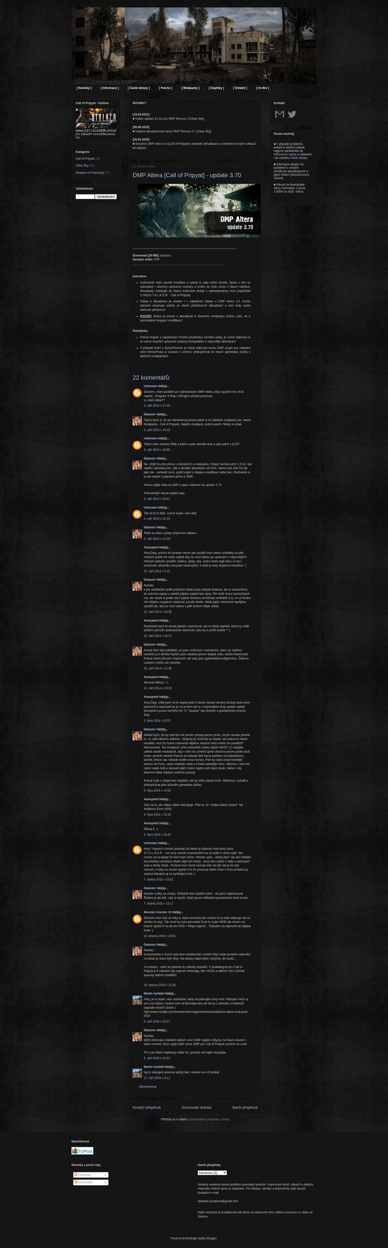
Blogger (211, 1238)
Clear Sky (82, 165)
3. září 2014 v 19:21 (157, 499)
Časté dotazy (298, 158)
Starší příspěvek (245, 1107)
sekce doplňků (153, 341)
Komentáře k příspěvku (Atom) (209, 1119)
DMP (175, 485)
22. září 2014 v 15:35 (158, 612)
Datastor (150, 414)
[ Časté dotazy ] (139, 88)
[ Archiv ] (262, 88)
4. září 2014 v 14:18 (157, 538)
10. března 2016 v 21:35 (160, 985)
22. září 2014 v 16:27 (158, 636)
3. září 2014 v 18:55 (157, 450)
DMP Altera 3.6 (229, 301)
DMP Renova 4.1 (184, 131)
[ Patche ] (165, 88)
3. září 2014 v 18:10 (157, 430)
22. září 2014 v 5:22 (157, 571)
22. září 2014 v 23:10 (158, 688)
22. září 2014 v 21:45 (158, 668)
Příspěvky (82, 1175)
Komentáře (83, 1182)
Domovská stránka (196, 1107)
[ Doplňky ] (216, 88)
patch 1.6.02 (238, 464)
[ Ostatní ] (240, 88)
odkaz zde (234, 316)
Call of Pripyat (85, 158)
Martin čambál (154, 993)
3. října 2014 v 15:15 (157, 814)
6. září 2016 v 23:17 (157, 1021)
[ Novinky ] (84, 88)
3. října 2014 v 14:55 (157, 790)
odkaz (299, 191)
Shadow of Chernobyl (90, 172)
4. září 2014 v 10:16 (157, 518)
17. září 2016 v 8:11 (157, 1078)
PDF (157, 259)
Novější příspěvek (147, 1107)
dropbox (165, 255)
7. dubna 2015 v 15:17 (158, 903)
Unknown (150, 386)
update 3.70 (213, 485)
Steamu (203, 1216)
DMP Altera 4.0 (158, 143)
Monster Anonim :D (157, 912)
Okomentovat (147, 1086)
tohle (218, 780)
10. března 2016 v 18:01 (160, 936)
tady (181, 493)
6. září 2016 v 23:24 (157, 1058)
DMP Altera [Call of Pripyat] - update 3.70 (187, 175)
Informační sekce (285, 154)
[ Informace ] (110, 88)
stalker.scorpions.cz (288, 1212)
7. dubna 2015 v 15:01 (158, 879)
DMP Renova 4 (179, 118)
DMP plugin (225, 348)
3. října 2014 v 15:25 (157, 834)
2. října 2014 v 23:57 (157, 720)
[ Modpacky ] (190, 88)
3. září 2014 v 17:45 (157, 405)
